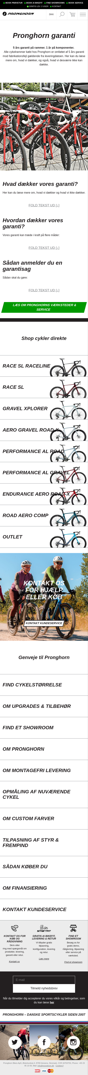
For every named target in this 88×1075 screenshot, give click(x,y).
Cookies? (60, 1066)
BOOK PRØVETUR (13, 3)
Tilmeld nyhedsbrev (43, 988)
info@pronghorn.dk (46, 1066)
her (52, 1002)
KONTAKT (56, 6)
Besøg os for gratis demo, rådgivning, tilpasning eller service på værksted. (73, 952)
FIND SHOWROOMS (55, 3)
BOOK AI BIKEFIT (34, 3)
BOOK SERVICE (75, 3)
